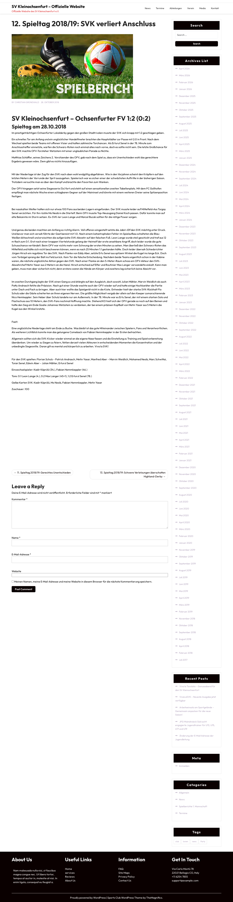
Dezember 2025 (187, 96)
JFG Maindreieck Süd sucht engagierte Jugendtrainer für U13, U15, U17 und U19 (195, 725)
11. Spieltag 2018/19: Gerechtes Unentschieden (44, 472)
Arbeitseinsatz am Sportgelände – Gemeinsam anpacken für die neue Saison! (194, 711)
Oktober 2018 (186, 625)
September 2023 (187, 247)
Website (16, 571)
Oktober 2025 (186, 109)
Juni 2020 (184, 508)
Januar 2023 (185, 302)
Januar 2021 (185, 460)
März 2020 (184, 529)
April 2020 (184, 522)
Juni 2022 (184, 350)
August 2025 (185, 123)
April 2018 (184, 646)
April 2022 (184, 364)
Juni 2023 (184, 267)
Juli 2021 (183, 419)
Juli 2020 (183, 501)
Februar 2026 (186, 82)
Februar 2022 (186, 377)
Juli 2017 (183, 659)
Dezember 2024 (187, 164)
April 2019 (184, 597)
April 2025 (184, 144)
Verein (190, 8)
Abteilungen (176, 8)
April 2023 (184, 281)
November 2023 (187, 233)
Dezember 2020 (187, 467)
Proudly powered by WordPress (88, 897)
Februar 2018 (186, 652)
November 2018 (187, 618)
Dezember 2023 (187, 226)
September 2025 (187, 116)
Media (202, 8)
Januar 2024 (185, 219)
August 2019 (185, 570)
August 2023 (185, 254)
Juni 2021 (183, 426)
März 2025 (184, 151)
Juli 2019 (183, 577)
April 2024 (184, 206)
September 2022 (187, 329)
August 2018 (185, 639)
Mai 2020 (184, 515)
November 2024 (187, 171)
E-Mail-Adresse (21, 554)
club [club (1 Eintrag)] (177, 841)
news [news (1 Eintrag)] (194, 841)
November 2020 (187, 474)
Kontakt (215, 8)
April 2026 (184, 68)
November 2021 (187, 391)
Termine (160, 8)
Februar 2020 (186, 536)
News (147, 8)
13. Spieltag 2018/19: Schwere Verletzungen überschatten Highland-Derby (133, 474)
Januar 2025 (185, 157)
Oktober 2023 (186, 240)
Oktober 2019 (186, 556)
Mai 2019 (183, 591)
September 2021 (187, 405)
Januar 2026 (185, 89)
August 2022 (185, 336)
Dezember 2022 (187, 309)
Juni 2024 (184, 192)
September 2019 (187, 563)
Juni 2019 (183, 584)
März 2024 (184, 212)
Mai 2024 (184, 199)
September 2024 (187, 178)
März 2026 (184, 75)
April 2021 (184, 439)
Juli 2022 (183, 343)
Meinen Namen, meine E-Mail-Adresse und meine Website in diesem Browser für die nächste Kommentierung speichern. (83, 581)
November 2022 (187, 316)
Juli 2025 (183, 130)
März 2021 (184, 446)
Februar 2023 (186, 295)
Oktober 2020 (186, 481)
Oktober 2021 (186, 398)
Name (16, 537)
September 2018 (187, 632)
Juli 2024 (183, 185)
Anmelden (184, 765)
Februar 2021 (186, 453)
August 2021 (185, 412)
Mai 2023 (184, 274)
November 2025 (187, 102)
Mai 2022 (184, 357)
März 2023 (184, 288)
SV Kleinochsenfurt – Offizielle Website (48, 6)
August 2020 (185, 494)
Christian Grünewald (27, 102)
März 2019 (184, 604)
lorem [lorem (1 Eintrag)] (185, 841)
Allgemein (184, 792)
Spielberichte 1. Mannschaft (193, 806)
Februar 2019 (186, 611)
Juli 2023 (183, 261)
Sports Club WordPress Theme (125, 897)
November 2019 (187, 549)
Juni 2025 (184, 137)
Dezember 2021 (187, 384)
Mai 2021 (183, 432)
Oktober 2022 (186, 322)
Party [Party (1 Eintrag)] (202, 841)
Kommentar (20, 499)
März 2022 (184, 371)
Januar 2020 (185, 542)
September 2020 (187, 487)
